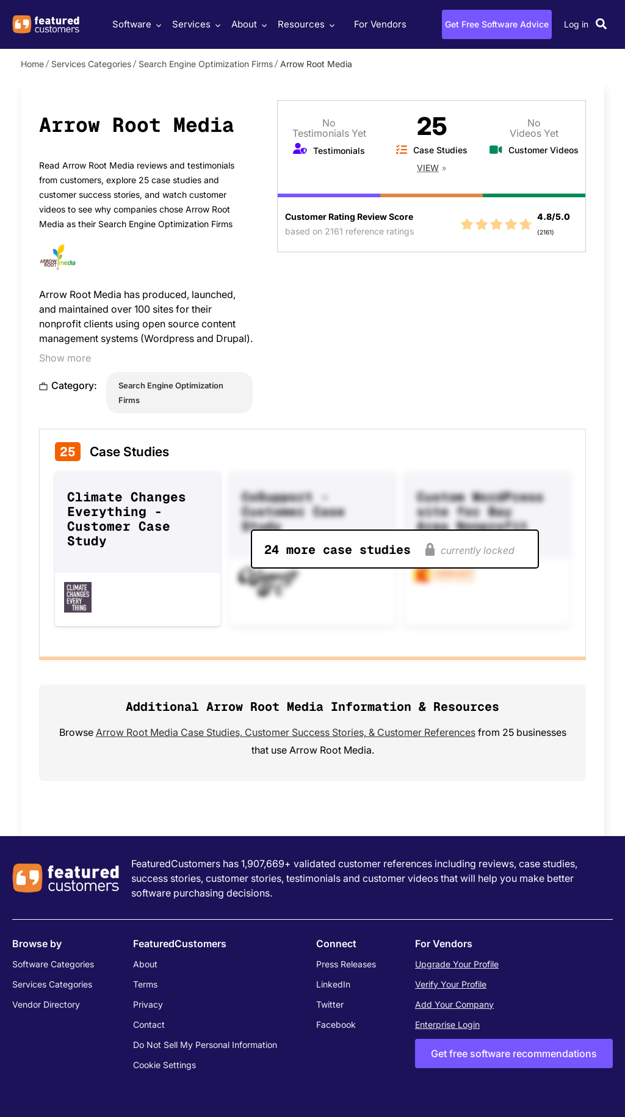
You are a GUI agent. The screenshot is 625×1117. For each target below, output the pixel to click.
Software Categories (53, 964)
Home (32, 64)
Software (135, 24)
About (247, 24)
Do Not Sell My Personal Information (205, 1044)
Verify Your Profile (450, 984)
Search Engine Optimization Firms (206, 64)
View (428, 167)
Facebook (336, 1024)
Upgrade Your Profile (457, 964)
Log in (576, 24)
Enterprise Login (447, 1024)
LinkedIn (333, 984)
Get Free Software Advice (497, 24)
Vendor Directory (46, 1004)
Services (194, 24)
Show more (65, 358)
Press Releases (346, 964)
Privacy (148, 1004)
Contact (149, 1024)
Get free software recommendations (514, 1053)
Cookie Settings (164, 1065)
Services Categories (91, 64)
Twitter (330, 1004)
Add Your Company (454, 1004)
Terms (145, 984)
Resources (304, 24)
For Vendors (380, 24)
